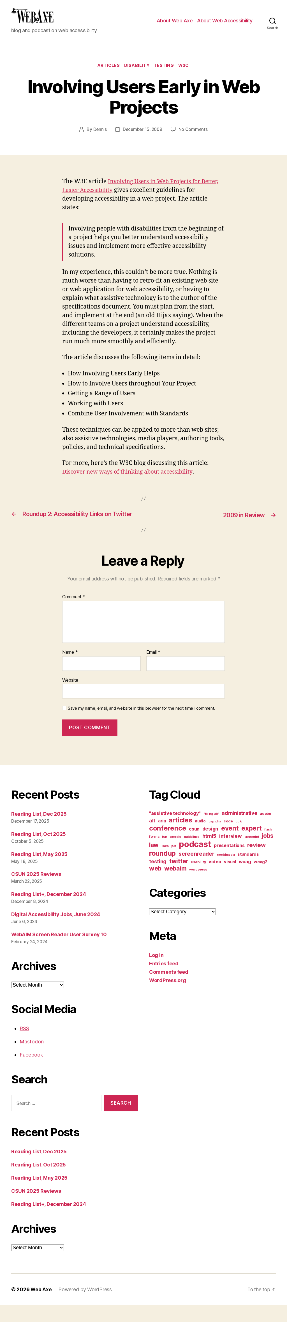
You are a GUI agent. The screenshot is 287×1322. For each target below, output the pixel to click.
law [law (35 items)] (154, 861)
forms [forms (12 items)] (154, 853)
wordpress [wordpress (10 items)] (198, 886)
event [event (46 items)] (230, 845)
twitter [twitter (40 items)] (178, 877)
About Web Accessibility (225, 25)
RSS (24, 1045)
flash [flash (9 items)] (268, 846)
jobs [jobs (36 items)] (267, 852)
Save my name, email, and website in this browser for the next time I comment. (141, 725)
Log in (156, 972)
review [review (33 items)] (256, 861)
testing (165, 74)
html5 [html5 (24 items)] (209, 853)
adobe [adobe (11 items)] (265, 830)
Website (70, 697)
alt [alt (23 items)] (152, 837)
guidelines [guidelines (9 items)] (191, 853)
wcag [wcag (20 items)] (245, 878)
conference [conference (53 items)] (167, 845)
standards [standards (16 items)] (248, 871)
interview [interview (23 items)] (230, 853)
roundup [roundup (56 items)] (162, 870)
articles (106, 74)
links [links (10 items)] (165, 863)
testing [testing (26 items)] (157, 878)
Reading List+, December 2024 (48, 911)
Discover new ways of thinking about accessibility (131, 480)
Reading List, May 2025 (39, 871)
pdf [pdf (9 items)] (173, 863)
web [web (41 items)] (155, 885)
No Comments (194, 138)
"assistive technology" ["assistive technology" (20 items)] (175, 830)
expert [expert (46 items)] (251, 845)
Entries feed (164, 980)
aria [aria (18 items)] (162, 837)
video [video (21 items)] (215, 878)
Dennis (99, 138)
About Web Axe (175, 25)
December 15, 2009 (142, 138)
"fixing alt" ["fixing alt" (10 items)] (211, 830)
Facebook (31, 1071)
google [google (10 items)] (175, 853)
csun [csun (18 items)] (194, 845)
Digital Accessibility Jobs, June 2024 (55, 931)
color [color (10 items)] (239, 838)
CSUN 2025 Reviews (36, 891)
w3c (186, 74)
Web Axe (41, 1306)
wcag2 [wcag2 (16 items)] (260, 878)
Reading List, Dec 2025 (39, 831)
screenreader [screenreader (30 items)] (196, 870)
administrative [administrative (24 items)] (239, 830)
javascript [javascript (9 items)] (251, 853)
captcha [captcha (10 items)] (215, 838)
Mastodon (32, 1058)
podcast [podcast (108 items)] (195, 861)
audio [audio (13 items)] (200, 838)
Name (70, 669)
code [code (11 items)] (228, 838)
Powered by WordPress (85, 1306)
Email (153, 669)
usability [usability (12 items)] (198, 879)
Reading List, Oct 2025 (38, 851)
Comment (73, 613)
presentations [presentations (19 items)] (229, 862)
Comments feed (168, 989)
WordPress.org (167, 997)
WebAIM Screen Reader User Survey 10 (59, 951)
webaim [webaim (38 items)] (175, 885)
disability (136, 74)
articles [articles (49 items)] (180, 837)
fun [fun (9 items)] (164, 853)
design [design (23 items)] (210, 845)
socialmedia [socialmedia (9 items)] (226, 871)
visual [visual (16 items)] (230, 878)
